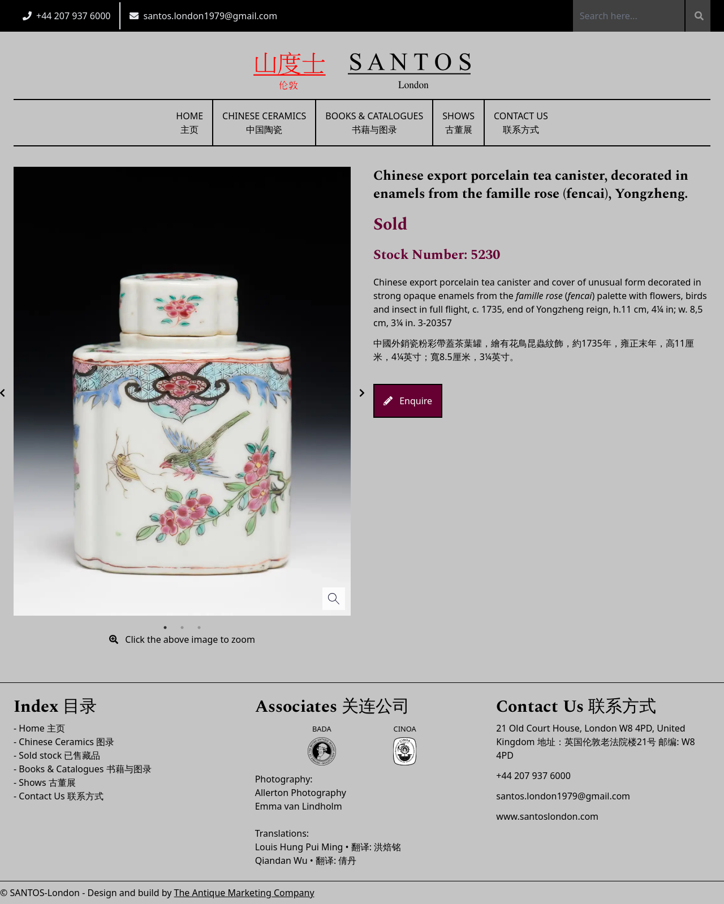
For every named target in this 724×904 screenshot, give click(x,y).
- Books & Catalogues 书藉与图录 (83, 769)
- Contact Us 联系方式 (59, 796)
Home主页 (189, 123)
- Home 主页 (39, 728)
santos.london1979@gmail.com (210, 16)
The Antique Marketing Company (244, 892)
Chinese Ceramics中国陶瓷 (264, 123)
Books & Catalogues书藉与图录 (374, 123)
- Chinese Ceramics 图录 (64, 742)
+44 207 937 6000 (73, 16)
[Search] (697, 16)
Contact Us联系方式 (521, 123)
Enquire (407, 401)
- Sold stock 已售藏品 (57, 755)
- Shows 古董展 (45, 782)
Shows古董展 (458, 123)
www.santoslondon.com (547, 816)
